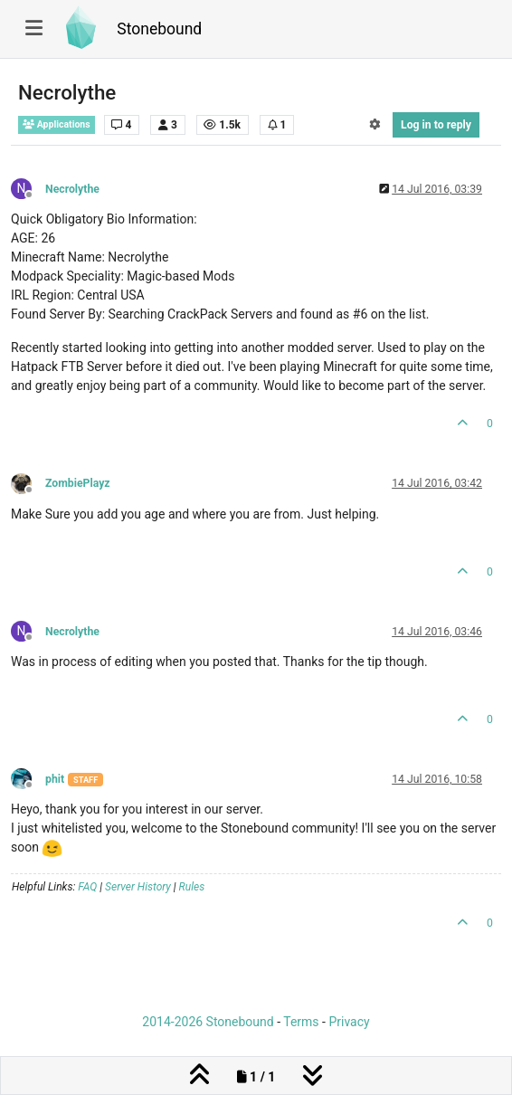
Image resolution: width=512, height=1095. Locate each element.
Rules (192, 887)
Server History (138, 887)
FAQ (87, 887)
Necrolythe (72, 189)
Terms (300, 1021)
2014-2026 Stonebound (207, 1021)
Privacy (348, 1021)
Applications (56, 124)
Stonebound (159, 29)
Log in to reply (436, 125)
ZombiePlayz (77, 483)
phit (54, 779)
